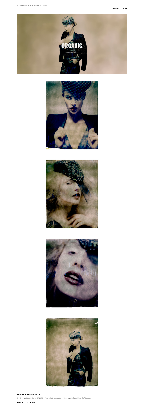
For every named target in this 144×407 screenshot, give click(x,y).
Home (125, 8)
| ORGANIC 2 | (116, 8)
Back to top (22, 402)
